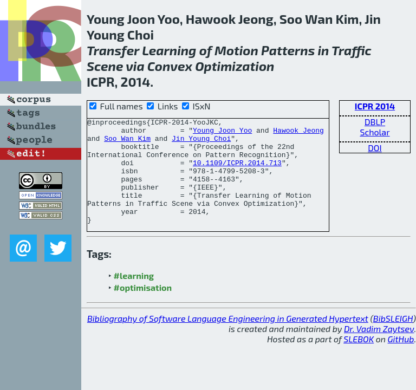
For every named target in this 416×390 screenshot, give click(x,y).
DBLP (375, 121)
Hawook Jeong (298, 133)
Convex (169, 66)
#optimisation (143, 308)
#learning (134, 296)
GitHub (401, 360)
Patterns (288, 50)
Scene (105, 66)
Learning (169, 50)
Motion (236, 50)
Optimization (234, 66)
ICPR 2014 (375, 106)
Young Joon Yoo (222, 133)
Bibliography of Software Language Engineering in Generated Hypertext (227, 339)
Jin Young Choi (201, 143)
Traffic (352, 50)
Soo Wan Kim (127, 143)
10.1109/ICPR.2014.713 (237, 172)
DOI (375, 147)
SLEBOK (358, 360)
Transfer (113, 50)
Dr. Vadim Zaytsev (379, 349)
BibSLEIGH (393, 339)
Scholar (374, 132)
